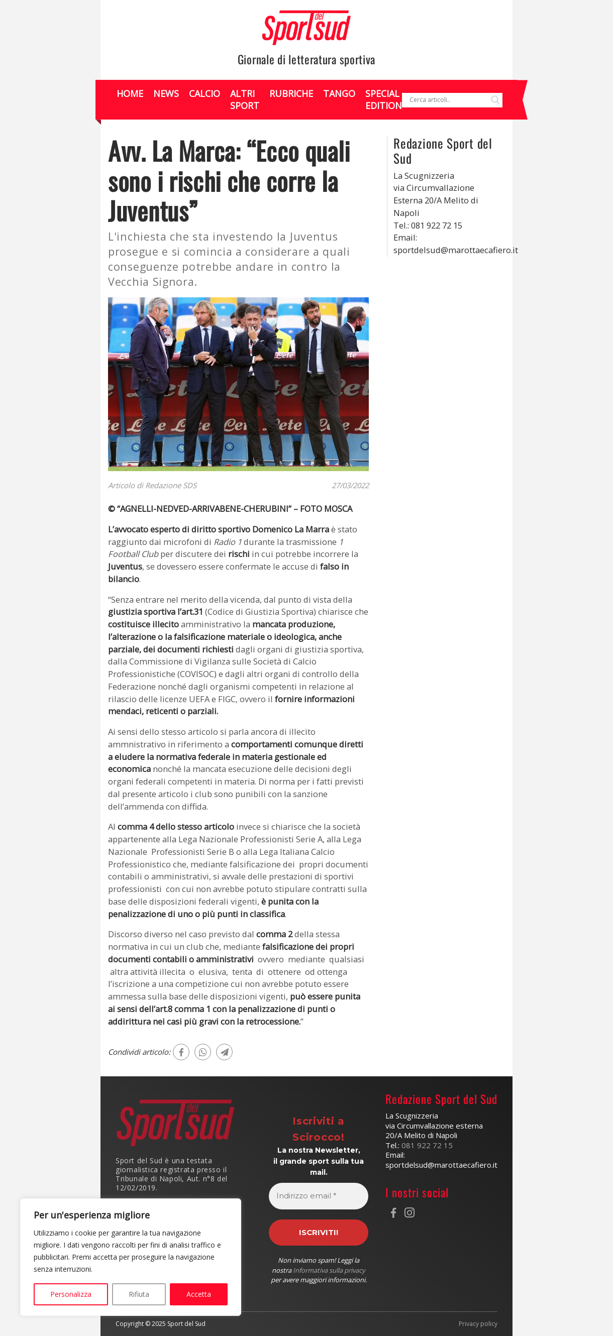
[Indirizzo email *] (318, 1196)
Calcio (204, 93)
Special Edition (383, 99)
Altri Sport (244, 99)
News (166, 93)
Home (130, 93)
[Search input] (448, 100)
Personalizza (70, 1294)
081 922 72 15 (427, 1145)
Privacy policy (478, 1324)
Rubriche (291, 93)
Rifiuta (139, 1294)
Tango (339, 93)
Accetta (198, 1294)
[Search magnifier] (495, 100)
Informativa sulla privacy (329, 1270)
